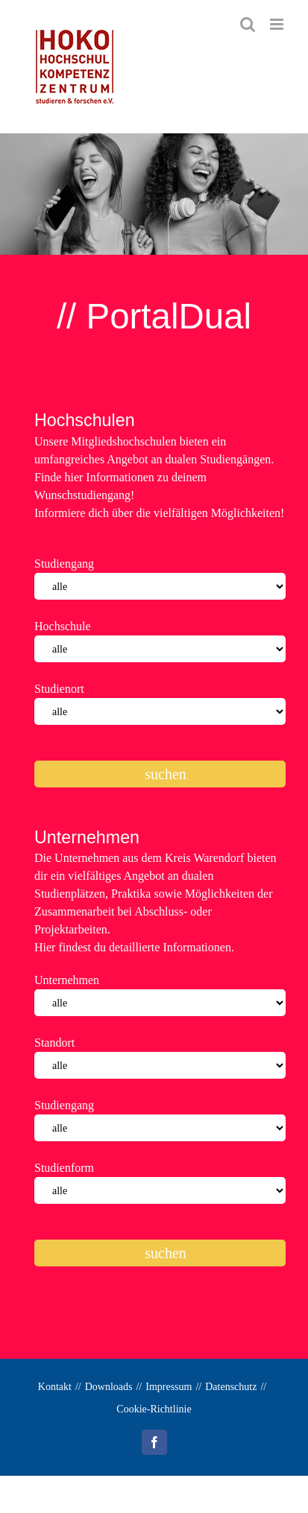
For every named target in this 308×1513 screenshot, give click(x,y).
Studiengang (64, 563)
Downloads (109, 1386)
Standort (54, 1042)
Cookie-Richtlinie (153, 1409)
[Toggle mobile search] (247, 24)
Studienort (59, 688)
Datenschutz (231, 1386)
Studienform (64, 1167)
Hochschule (62, 626)
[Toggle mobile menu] (278, 24)
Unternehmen (66, 980)
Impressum (168, 1386)
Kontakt (55, 1386)
